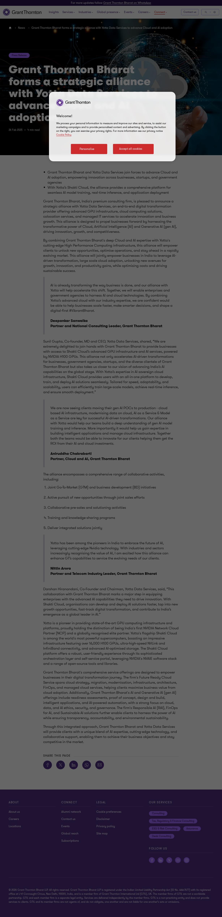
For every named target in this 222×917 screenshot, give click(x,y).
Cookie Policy (63, 135)
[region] (112, 126)
